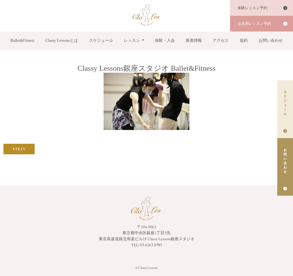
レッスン (132, 40)
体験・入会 (165, 40)
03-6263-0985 (151, 244)
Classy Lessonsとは (61, 40)
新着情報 (194, 40)
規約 (244, 40)
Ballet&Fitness (22, 40)
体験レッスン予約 (252, 7)
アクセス (221, 40)
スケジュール (101, 40)
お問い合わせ (271, 40)
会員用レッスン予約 (254, 23)
